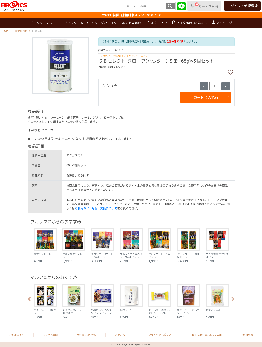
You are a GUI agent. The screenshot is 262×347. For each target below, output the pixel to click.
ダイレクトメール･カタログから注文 (90, 23)
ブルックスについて (44, 23)
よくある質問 (131, 23)
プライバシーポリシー (160, 335)
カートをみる (204, 5)
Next (233, 300)
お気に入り (156, 22)
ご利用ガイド (16, 334)
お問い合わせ (122, 335)
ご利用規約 (246, 335)
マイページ (222, 22)
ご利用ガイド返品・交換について (96, 208)
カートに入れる (206, 97)
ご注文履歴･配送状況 (189, 22)
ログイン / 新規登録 (242, 5)
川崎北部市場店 (21, 31)
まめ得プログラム (86, 335)
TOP (5, 31)
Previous (29, 300)
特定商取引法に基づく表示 (207, 335)
